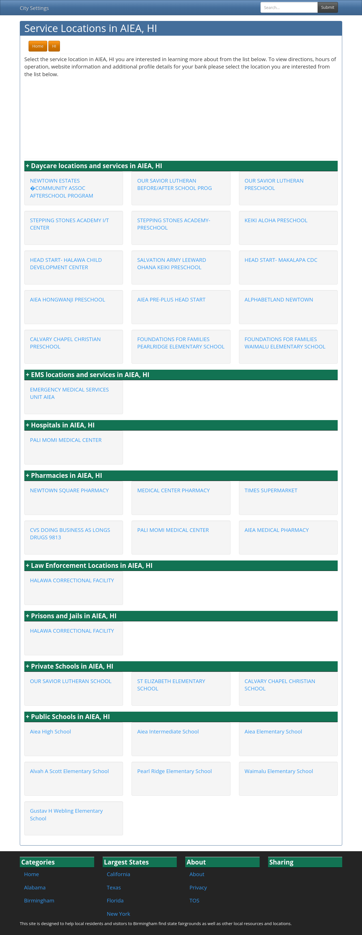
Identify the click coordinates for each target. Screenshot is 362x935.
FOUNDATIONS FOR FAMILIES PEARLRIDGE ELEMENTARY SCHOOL (181, 342)
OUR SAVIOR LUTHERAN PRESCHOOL (274, 184)
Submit (327, 7)
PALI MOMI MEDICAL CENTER (66, 439)
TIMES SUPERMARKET (271, 490)
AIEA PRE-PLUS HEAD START (171, 299)
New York (118, 913)
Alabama (35, 887)
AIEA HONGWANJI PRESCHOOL (67, 299)
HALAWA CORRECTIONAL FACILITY (72, 580)
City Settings (34, 8)
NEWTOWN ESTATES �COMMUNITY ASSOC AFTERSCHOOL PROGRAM (61, 188)
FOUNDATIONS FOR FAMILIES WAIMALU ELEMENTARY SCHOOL (285, 342)
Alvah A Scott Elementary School (69, 770)
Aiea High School (50, 731)
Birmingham (39, 900)
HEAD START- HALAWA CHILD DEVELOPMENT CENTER (66, 263)
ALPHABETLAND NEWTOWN (279, 299)
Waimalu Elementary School (279, 770)
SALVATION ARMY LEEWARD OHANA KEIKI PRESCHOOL (171, 263)
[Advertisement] (181, 117)
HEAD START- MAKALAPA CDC (281, 259)
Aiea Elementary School (273, 731)
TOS (194, 900)
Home (31, 874)
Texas (114, 887)
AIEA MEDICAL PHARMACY (277, 529)
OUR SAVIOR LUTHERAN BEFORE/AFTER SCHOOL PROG (174, 184)
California (118, 874)
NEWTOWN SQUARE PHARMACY (69, 490)
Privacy (198, 887)
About (196, 874)
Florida (115, 900)
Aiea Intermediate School (168, 731)
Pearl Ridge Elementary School (174, 770)
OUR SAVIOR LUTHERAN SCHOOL (70, 680)
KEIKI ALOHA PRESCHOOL (276, 220)
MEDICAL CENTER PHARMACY (173, 490)
